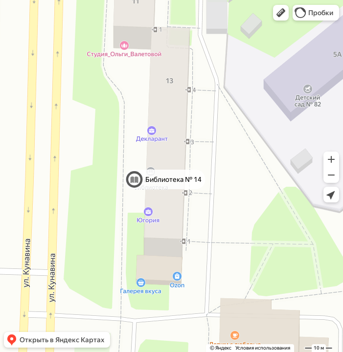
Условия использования (262, 348)
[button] (281, 13)
